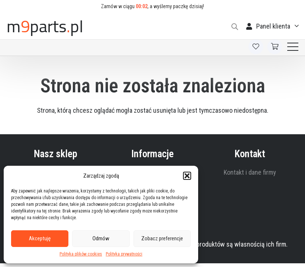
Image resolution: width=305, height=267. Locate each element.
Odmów (100, 238)
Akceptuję (40, 238)
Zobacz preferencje (162, 238)
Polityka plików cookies (81, 254)
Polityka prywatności (124, 254)
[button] (187, 175)
